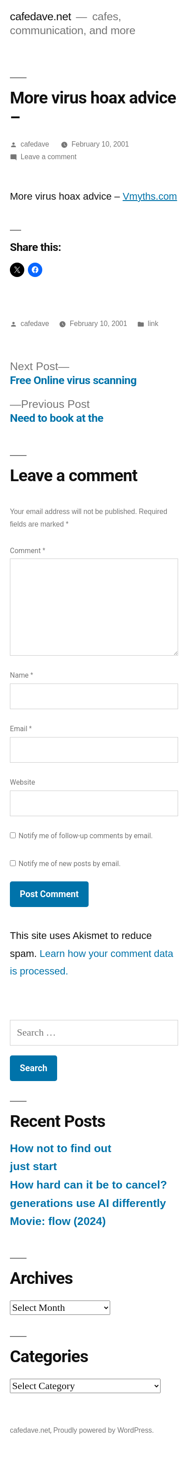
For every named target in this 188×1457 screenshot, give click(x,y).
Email (21, 728)
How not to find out (60, 1148)
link (153, 323)
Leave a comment (48, 157)
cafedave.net (40, 16)
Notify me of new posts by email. (69, 863)
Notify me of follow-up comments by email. (85, 835)
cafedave (35, 144)
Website (22, 782)
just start (33, 1166)
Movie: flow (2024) (58, 1221)
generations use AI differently (88, 1203)
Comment (27, 550)
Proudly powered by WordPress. (103, 1430)
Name (21, 675)
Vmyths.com (150, 196)
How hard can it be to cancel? (88, 1185)
